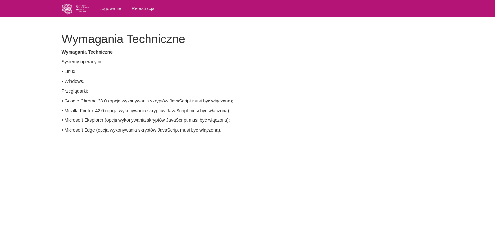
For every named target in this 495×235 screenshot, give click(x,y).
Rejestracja (143, 8)
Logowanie (110, 8)
